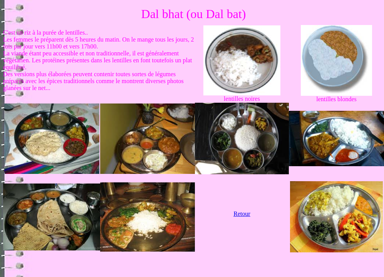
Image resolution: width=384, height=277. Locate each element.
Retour (241, 213)
